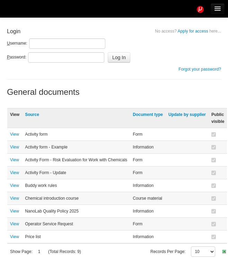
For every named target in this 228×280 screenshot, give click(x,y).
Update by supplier (187, 114)
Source (32, 114)
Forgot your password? (199, 69)
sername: (17, 43)
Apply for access (188, 31)
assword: (16, 57)
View (14, 134)
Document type (148, 114)
